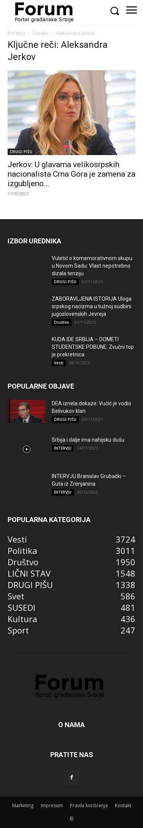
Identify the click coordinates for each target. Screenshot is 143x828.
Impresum (52, 805)
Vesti (59, 362)
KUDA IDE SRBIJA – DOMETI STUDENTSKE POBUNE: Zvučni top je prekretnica (93, 347)
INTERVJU (63, 448)
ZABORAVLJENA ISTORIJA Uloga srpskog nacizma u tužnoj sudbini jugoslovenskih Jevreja (92, 306)
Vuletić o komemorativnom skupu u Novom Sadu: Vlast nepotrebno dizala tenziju (92, 265)
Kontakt (123, 805)
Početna (16, 33)
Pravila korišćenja (89, 805)
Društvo (61, 322)
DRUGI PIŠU (21, 151)
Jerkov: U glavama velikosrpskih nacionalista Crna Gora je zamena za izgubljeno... (71, 174)
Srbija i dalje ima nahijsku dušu (88, 440)
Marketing (22, 805)
